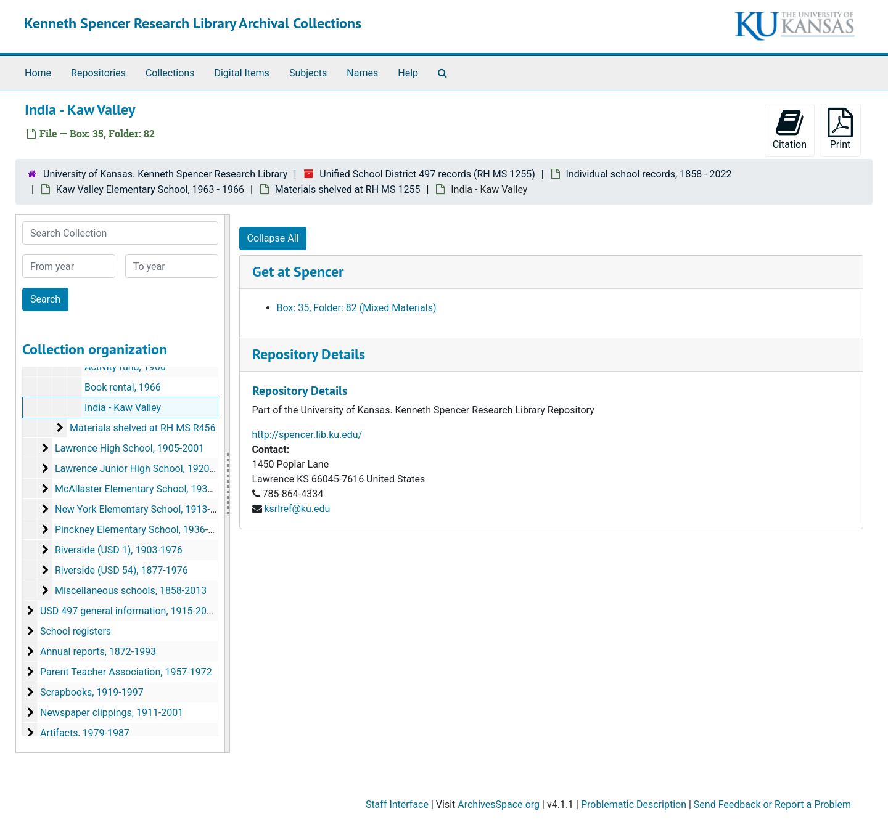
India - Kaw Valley (122, 407)
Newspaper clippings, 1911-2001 (111, 712)
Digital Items (241, 73)
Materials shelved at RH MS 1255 (348, 189)
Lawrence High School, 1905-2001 (129, 448)
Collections (170, 73)
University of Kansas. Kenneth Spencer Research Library (165, 174)
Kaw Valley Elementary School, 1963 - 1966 (150, 189)
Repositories (98, 73)
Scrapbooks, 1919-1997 (92, 692)
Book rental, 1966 (122, 387)
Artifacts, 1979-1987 (85, 733)
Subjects (308, 73)
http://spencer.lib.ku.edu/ (307, 435)
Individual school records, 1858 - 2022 (649, 174)
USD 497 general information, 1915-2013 (129, 611)
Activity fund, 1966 (125, 367)
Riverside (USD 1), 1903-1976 (119, 550)
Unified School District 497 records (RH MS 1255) (427, 174)
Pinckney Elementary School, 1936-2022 (142, 529)
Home (38, 73)
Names (362, 73)
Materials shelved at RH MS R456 (143, 428)
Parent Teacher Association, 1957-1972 (126, 672)
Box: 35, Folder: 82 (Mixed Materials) (357, 308)
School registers (75, 631)
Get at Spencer (297, 271)
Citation (790, 129)
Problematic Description (633, 804)
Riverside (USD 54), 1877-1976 (121, 570)
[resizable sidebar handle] (226, 483)
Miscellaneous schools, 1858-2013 (131, 590)
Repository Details (308, 354)
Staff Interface (397, 804)
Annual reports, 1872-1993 (98, 651)
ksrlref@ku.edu (297, 509)
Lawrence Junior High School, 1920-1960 (144, 468)
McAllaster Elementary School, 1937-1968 (146, 489)
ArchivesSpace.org (499, 804)
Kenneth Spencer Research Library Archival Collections (192, 23)
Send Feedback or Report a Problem (772, 804)
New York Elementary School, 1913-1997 (143, 509)
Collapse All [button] (273, 238)
